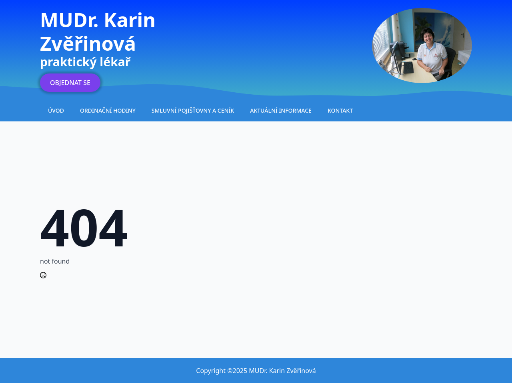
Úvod (56, 110)
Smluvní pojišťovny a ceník (193, 110)
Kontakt (340, 110)
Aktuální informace (281, 110)
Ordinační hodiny (108, 110)
